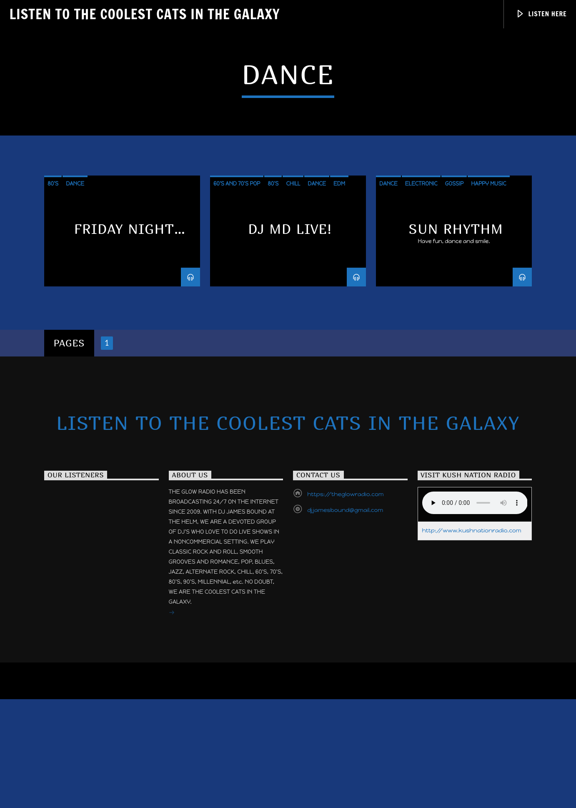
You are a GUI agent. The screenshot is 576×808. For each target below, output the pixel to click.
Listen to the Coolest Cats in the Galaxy (144, 14)
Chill (293, 382)
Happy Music (488, 382)
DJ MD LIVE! (290, 428)
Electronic (421, 382)
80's (53, 382)
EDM (339, 382)
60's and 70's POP (236, 382)
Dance (75, 382)
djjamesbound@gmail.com (345, 708)
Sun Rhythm (456, 428)
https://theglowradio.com (345, 692)
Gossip (454, 382)
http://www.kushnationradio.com (471, 729)
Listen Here (541, 14)
